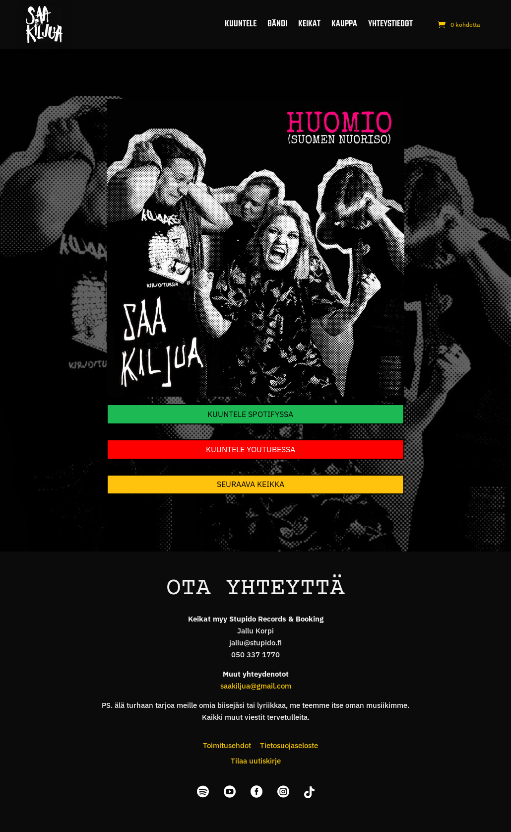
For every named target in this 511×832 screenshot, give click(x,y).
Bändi (277, 24)
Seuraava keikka (250, 484)
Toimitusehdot (227, 745)
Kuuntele (240, 24)
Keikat (309, 24)
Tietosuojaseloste (289, 745)
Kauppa (344, 24)
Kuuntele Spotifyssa (250, 414)
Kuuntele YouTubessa (250, 449)
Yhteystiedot (390, 24)
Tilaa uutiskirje (256, 760)
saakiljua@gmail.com (255, 686)
